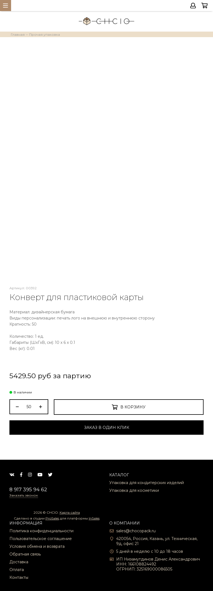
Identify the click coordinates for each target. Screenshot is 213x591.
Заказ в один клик (106, 427)
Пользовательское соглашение (40, 538)
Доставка (18, 561)
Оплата (16, 569)
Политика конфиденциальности (41, 530)
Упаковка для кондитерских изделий (146, 482)
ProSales (52, 518)
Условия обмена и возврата (37, 546)
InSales (94, 518)
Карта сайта (70, 512)
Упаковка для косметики (134, 490)
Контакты (18, 577)
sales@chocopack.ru (136, 530)
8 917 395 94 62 (28, 490)
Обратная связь (25, 554)
